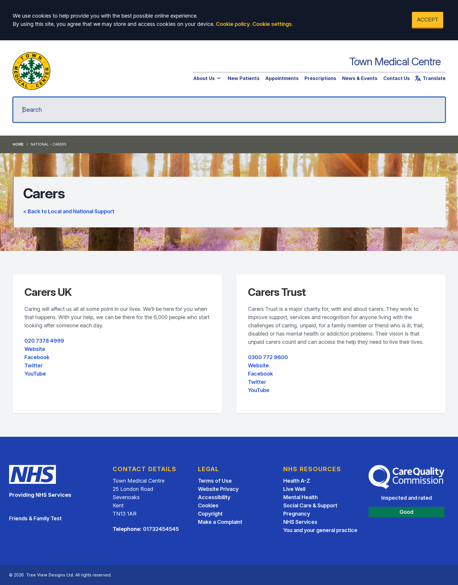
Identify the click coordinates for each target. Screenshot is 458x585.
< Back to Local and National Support (68, 211)
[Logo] (31, 71)
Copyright (210, 514)
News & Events (359, 78)
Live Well (294, 489)
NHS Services (300, 522)
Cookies (208, 505)
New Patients (243, 78)
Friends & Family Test (35, 518)
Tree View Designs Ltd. (50, 574)
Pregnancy (296, 514)
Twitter (33, 365)
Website (34, 349)
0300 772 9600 (268, 357)
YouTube (35, 374)
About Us (207, 78)
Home (18, 144)
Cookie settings (272, 24)
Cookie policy (233, 24)
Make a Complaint (220, 522)
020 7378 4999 (44, 341)
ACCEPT (427, 19)
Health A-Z (296, 481)
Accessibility (214, 497)
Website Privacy (218, 489)
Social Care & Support (310, 505)
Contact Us (396, 78)
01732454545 (161, 529)
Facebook (36, 357)
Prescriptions (320, 78)
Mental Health (300, 497)
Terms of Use (215, 481)
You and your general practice (320, 530)
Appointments (282, 78)
